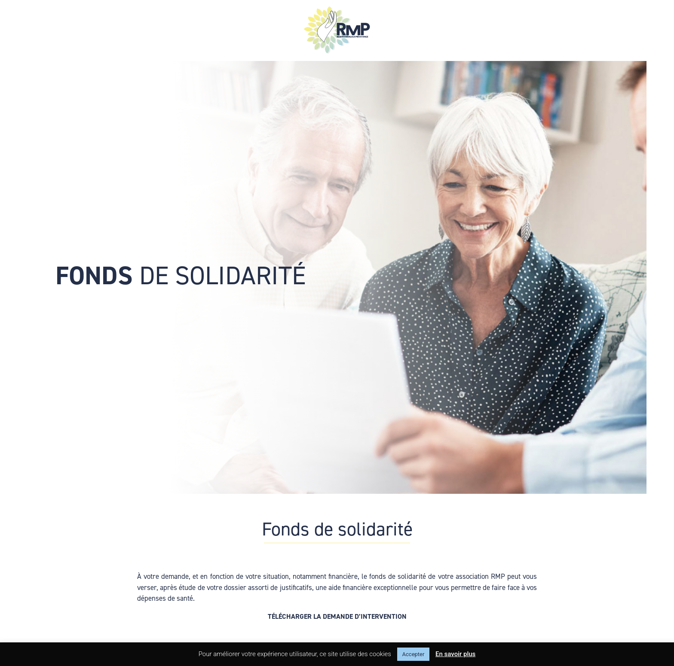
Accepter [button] (413, 654)
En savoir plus (455, 654)
